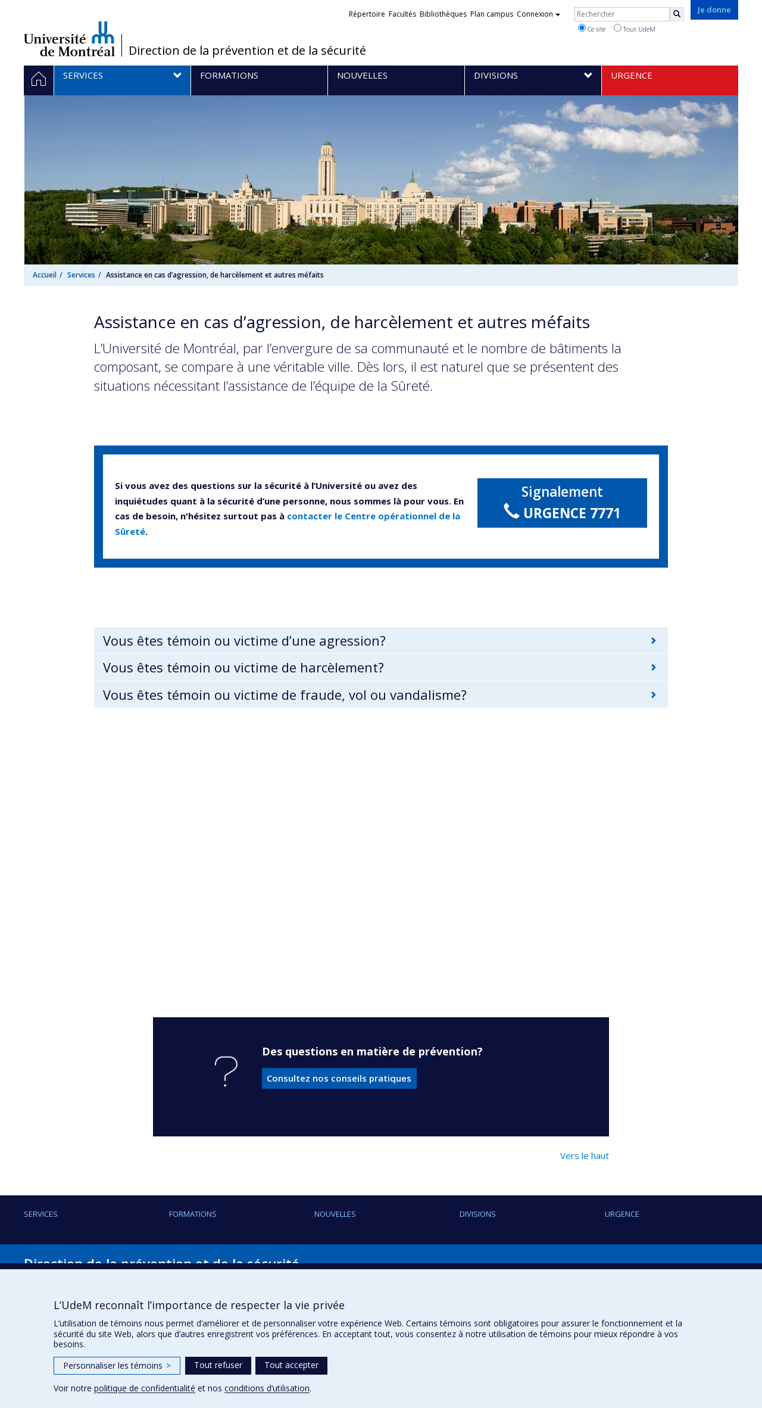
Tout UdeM (634, 28)
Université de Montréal (69, 39)
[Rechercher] (677, 14)
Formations (193, 1213)
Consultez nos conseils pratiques (339, 1078)
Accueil (45, 275)
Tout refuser (218, 1364)
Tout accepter (291, 1364)
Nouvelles (335, 1213)
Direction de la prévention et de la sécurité (247, 51)
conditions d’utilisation (267, 1388)
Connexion (538, 14)
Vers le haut (584, 1155)
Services (81, 275)
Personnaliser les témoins (117, 1365)
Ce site (591, 28)
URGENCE (622, 1213)
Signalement (562, 503)
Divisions (478, 1213)
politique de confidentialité (144, 1388)
